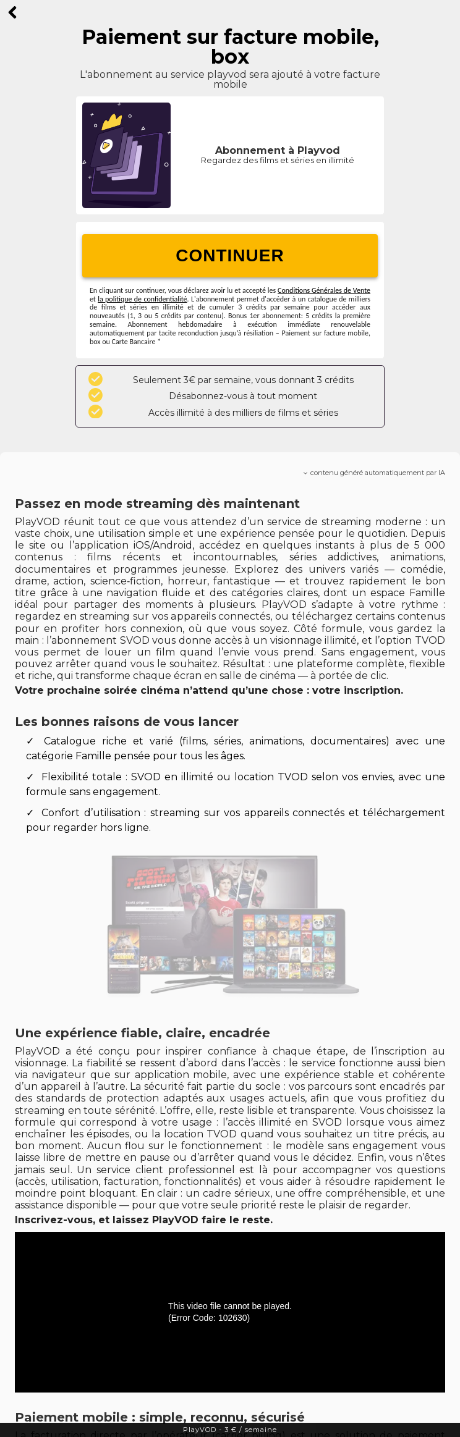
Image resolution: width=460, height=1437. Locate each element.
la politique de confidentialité (142, 299)
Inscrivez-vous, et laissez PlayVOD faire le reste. (144, 1220)
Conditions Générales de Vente (324, 290)
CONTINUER (230, 255)
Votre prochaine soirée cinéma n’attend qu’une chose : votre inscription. (209, 690)
